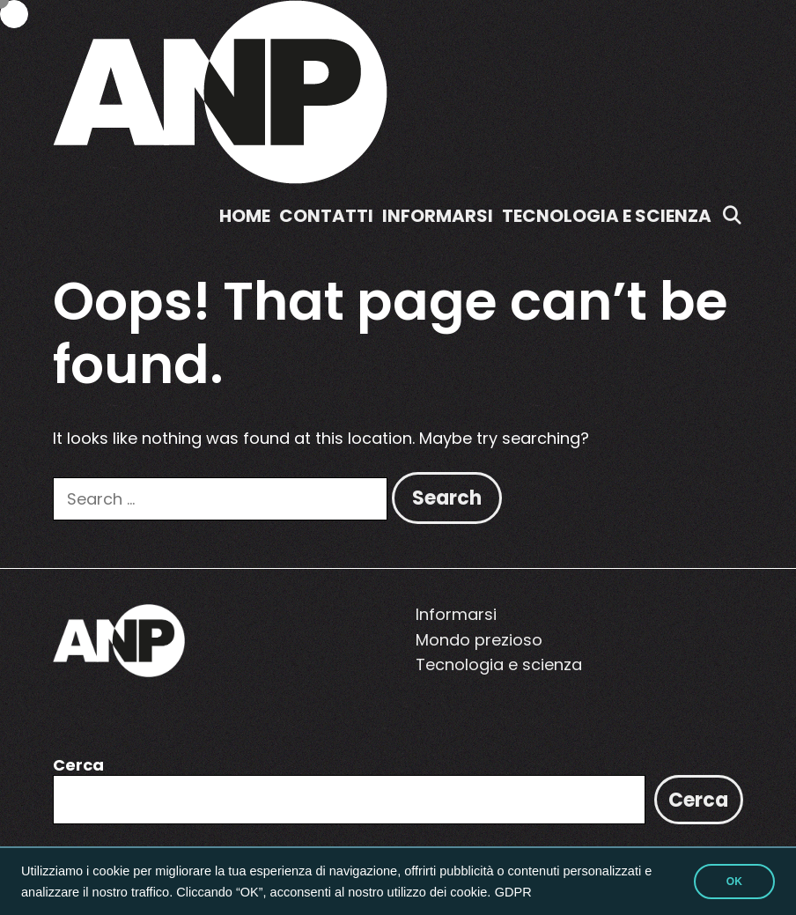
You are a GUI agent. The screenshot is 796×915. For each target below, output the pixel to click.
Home (244, 215)
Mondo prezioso (479, 640)
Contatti (326, 215)
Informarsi (437, 215)
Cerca (78, 765)
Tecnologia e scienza (606, 215)
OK (734, 881)
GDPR (513, 892)
